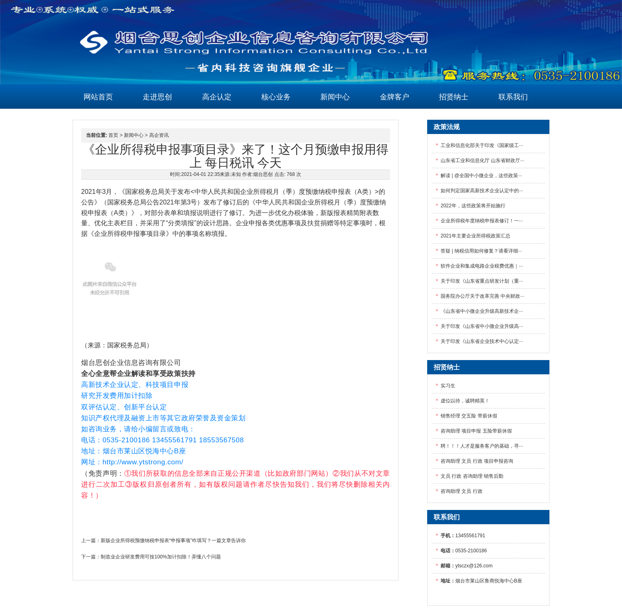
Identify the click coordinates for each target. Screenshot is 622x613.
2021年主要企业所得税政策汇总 (475, 236)
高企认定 (217, 97)
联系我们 (513, 97)
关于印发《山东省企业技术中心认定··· (482, 341)
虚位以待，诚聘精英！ (465, 401)
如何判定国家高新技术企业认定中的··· (482, 190)
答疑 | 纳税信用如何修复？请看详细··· (481, 251)
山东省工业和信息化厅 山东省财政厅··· (482, 160)
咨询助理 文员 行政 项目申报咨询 (477, 461)
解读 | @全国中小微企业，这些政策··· (481, 175)
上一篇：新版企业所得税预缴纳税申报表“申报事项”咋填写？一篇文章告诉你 (163, 540)
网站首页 (98, 97)
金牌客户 (394, 97)
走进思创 (157, 97)
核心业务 (276, 97)
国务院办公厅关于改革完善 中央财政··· (482, 296)
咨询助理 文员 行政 (462, 491)
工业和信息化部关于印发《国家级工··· (482, 145)
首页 (113, 135)
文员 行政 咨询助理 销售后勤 (472, 476)
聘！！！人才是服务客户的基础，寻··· (482, 446)
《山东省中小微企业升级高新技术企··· (482, 311)
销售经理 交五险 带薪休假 (469, 416)
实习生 (448, 386)
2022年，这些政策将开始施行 (473, 206)
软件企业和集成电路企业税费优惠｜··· (482, 266)
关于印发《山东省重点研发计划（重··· (482, 281)
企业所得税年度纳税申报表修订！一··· (482, 221)
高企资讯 (159, 135)
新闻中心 (335, 97)
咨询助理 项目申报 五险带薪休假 (476, 431)
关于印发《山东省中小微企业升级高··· (482, 326)
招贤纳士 (453, 97)
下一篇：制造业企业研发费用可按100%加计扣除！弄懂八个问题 (151, 557)
